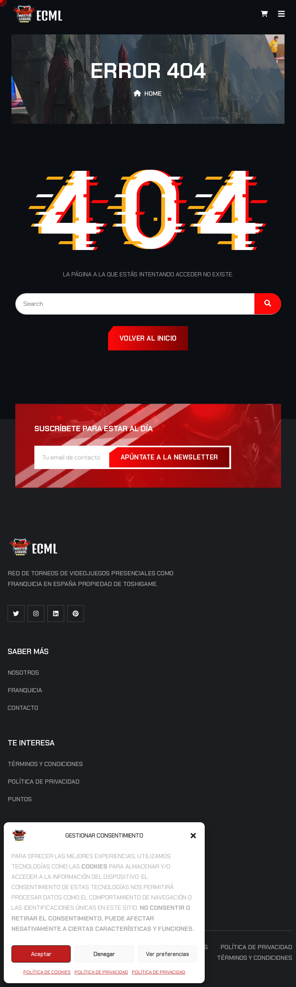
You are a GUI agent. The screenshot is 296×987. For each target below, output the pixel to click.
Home (153, 93)
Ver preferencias (167, 954)
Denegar (104, 954)
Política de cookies (47, 972)
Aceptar (41, 954)
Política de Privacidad (101, 972)
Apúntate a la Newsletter (169, 457)
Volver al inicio (148, 338)
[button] (193, 835)
